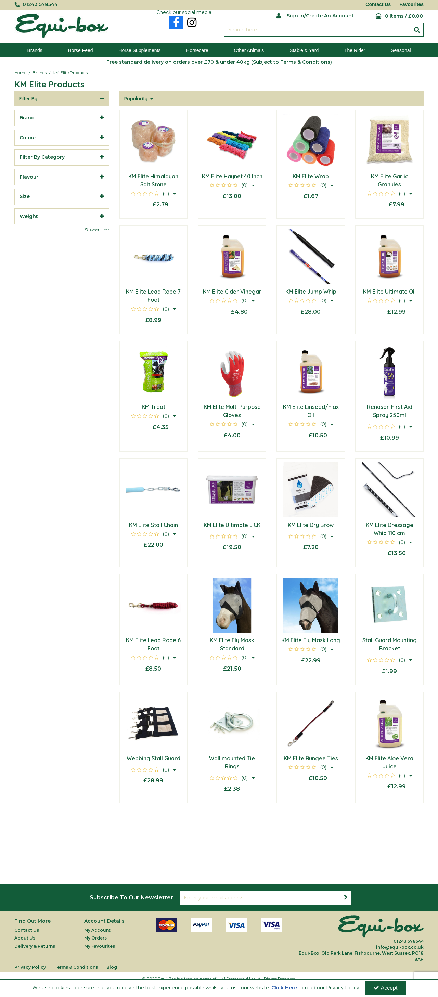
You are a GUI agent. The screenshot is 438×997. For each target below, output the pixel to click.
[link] (176, 22)
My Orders (95, 938)
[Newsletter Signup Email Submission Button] (345, 898)
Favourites (411, 4)
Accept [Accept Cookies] (386, 988)
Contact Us (378, 4)
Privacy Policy (30, 967)
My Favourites (99, 946)
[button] (153, 194)
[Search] (317, 30)
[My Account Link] (314, 15)
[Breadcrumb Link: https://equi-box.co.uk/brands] (40, 72)
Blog (111, 967)
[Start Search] (417, 30)
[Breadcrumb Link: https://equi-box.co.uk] (20, 72)
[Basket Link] (394, 16)
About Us (24, 938)
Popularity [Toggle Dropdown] (136, 99)
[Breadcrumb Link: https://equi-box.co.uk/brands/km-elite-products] (70, 72)
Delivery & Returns (34, 946)
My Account (97, 930)
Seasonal (401, 50)
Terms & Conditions (76, 967)
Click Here (284, 988)
